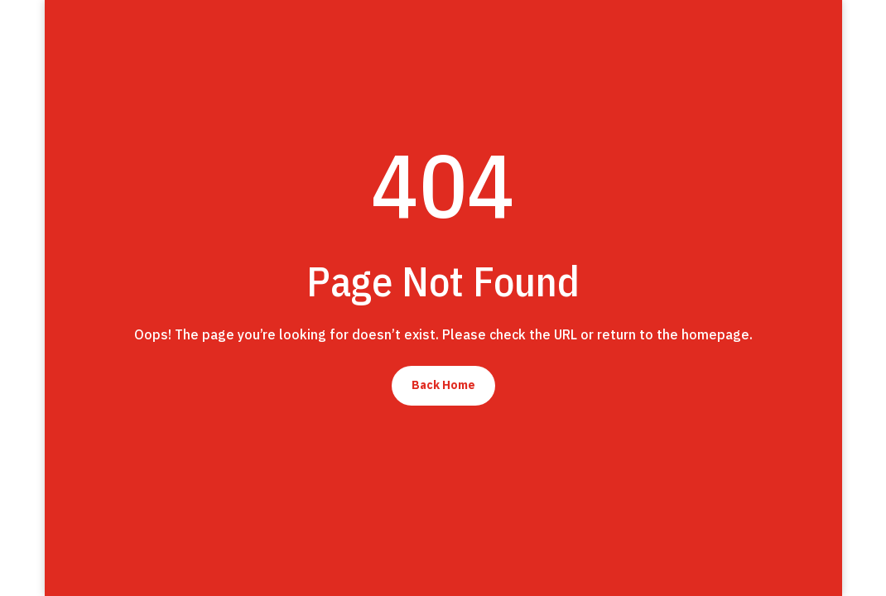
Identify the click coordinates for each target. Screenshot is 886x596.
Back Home (443, 384)
